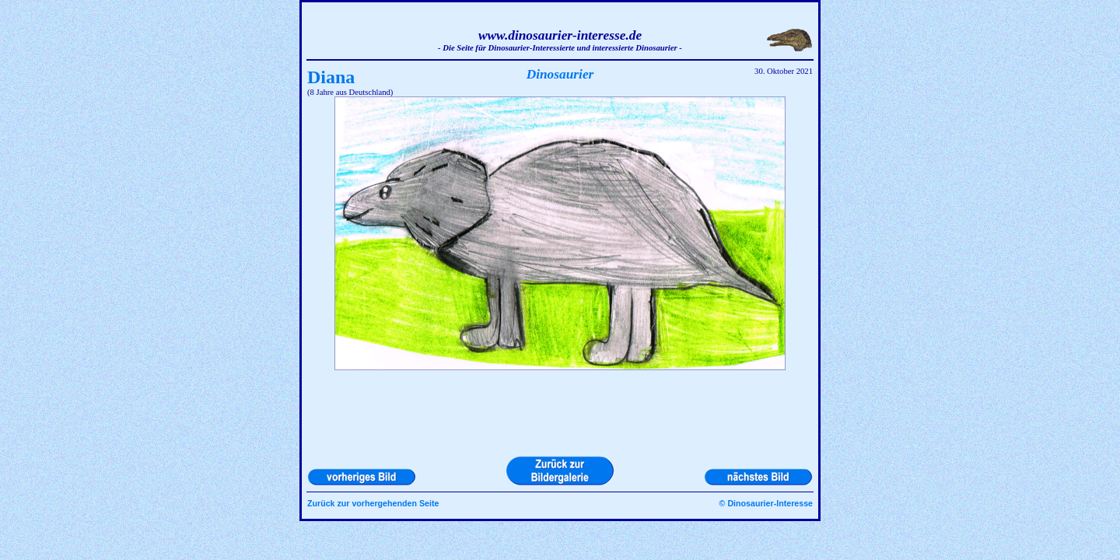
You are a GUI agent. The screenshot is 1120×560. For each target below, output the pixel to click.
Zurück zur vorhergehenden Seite (373, 503)
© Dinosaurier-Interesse (766, 503)
